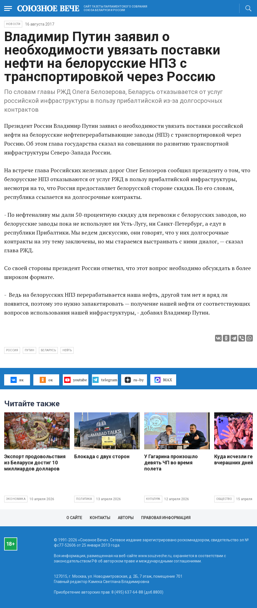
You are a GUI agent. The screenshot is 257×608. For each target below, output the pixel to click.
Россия (12, 350)
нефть (67, 350)
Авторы (126, 517)
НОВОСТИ (13, 24)
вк (17, 380)
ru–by (134, 380)
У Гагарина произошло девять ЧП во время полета (171, 462)
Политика (84, 498)
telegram (105, 380)
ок (46, 380)
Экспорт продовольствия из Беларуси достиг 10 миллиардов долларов (35, 462)
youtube (75, 380)
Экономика (16, 498)
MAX (163, 380)
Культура (153, 498)
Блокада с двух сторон (101, 456)
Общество (224, 498)
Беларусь (48, 350)
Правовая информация (166, 517)
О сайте (74, 517)
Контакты (100, 517)
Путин (29, 350)
